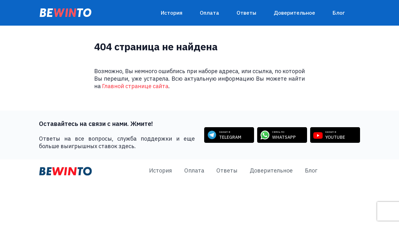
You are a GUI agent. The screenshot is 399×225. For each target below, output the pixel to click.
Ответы (246, 12)
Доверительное (294, 12)
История (171, 12)
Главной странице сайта (135, 86)
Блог (339, 12)
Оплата (209, 12)
